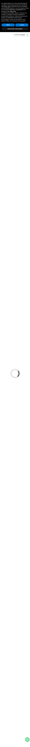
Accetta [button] (22, 25)
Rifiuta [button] (8, 25)
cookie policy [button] (13, 11)
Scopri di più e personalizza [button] (15, 28)
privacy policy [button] (7, 6)
